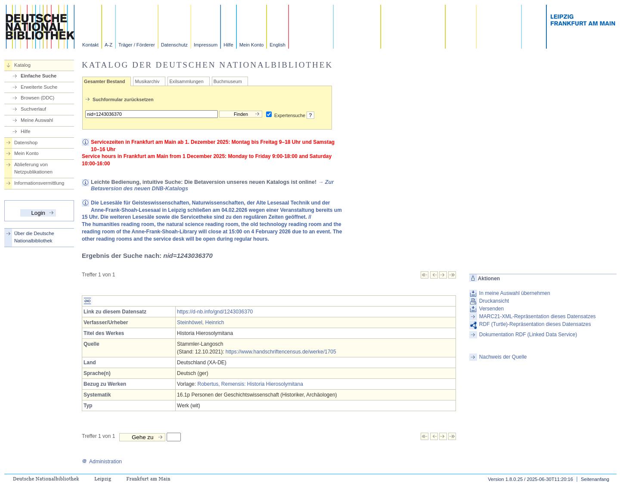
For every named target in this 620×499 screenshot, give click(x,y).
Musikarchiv (147, 81)
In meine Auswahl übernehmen (514, 293)
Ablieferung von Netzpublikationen (33, 168)
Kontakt (90, 44)
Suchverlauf (33, 109)
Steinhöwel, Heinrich (200, 322)
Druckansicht (494, 301)
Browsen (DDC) (37, 97)
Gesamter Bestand (104, 81)
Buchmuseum (228, 81)
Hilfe (228, 44)
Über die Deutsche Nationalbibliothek (34, 237)
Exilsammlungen (186, 81)
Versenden (491, 309)
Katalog (22, 65)
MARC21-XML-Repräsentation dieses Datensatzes (537, 316)
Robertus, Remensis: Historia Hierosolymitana (250, 384)
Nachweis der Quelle (503, 357)
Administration (102, 462)
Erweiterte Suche (39, 87)
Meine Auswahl (37, 120)
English (277, 44)
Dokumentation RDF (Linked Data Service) (528, 335)
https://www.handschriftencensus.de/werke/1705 (281, 352)
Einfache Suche (38, 75)
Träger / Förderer (136, 44)
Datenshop (25, 142)
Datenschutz (174, 44)
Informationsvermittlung (39, 183)
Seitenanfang (595, 479)
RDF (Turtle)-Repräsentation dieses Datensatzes (535, 324)
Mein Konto (251, 44)
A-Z (108, 44)
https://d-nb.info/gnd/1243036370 (215, 312)
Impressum (205, 44)
